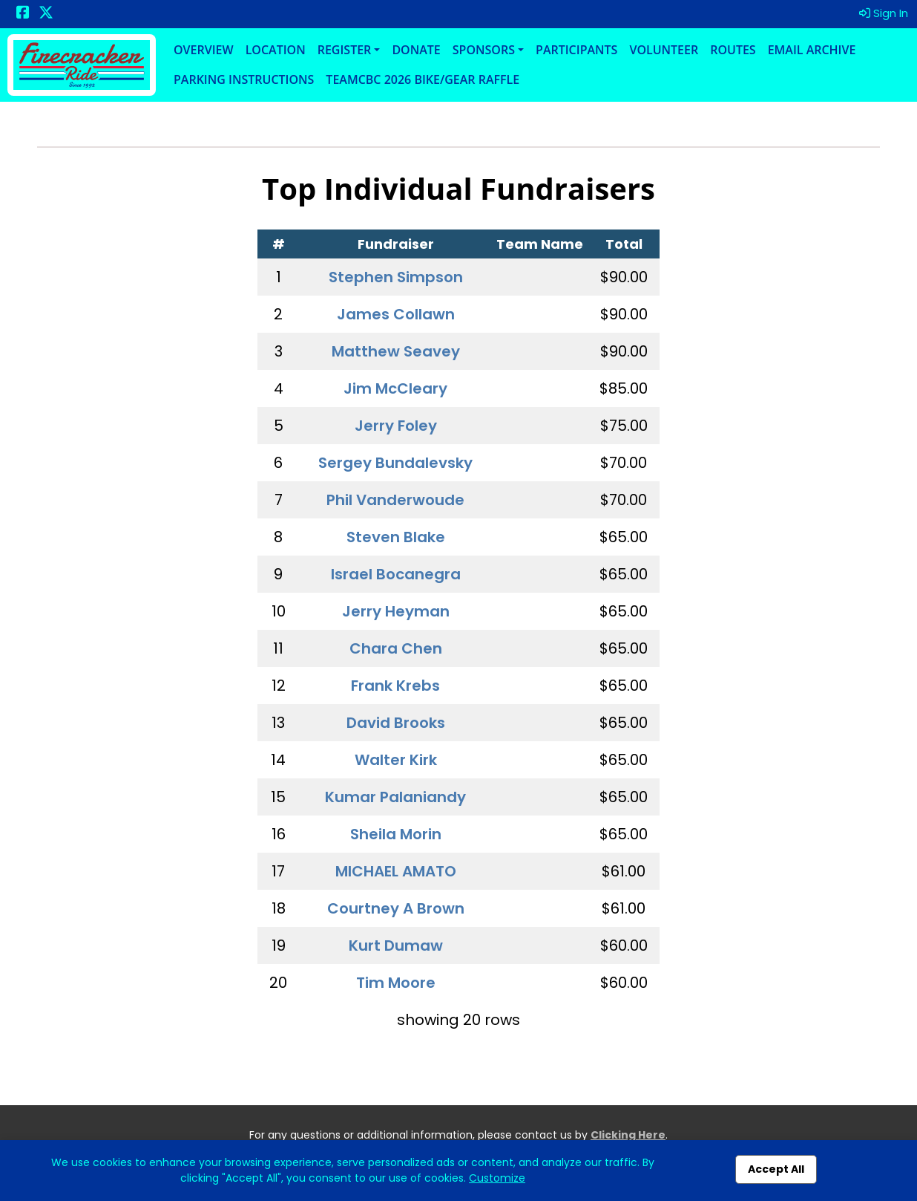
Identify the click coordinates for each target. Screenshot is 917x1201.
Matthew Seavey (396, 351)
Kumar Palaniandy (395, 797)
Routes (732, 50)
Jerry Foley (396, 425)
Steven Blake (395, 537)
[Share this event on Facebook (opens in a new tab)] (23, 14)
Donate (416, 50)
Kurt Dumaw (396, 945)
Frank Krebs (395, 685)
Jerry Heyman (396, 611)
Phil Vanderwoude (395, 499)
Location (276, 50)
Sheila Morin (395, 834)
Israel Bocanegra (396, 574)
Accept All (776, 1169)
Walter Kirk (396, 759)
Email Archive (812, 50)
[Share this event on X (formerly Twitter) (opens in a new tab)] (46, 14)
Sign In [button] (883, 13)
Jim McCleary (395, 388)
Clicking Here (628, 1134)
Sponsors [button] (484, 50)
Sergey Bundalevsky (395, 462)
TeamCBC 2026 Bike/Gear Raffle (422, 79)
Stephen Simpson (396, 277)
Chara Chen (395, 648)
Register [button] (345, 50)
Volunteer (663, 50)
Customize (497, 1178)
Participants (576, 50)
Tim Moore (396, 982)
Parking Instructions (244, 79)
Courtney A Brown (395, 908)
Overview (204, 50)
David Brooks (395, 722)
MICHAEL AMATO (395, 871)
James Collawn (396, 314)
